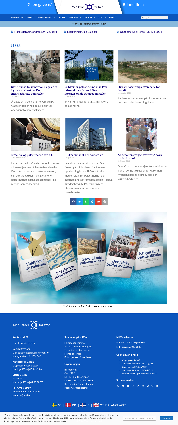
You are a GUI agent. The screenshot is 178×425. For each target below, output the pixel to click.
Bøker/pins (75, 17)
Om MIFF (89, 17)
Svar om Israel (46, 17)
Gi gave (30, 17)
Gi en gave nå (40, 4)
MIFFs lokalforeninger (76, 376)
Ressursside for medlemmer (79, 384)
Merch (112, 17)
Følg (102, 17)
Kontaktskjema (27, 343)
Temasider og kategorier (77, 350)
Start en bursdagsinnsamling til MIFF (139, 373)
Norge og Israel (72, 353)
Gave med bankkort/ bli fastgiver (137, 363)
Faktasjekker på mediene (77, 357)
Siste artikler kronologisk (78, 346)
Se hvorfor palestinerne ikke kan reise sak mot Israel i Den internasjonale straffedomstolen (86, 90)
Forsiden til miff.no (74, 342)
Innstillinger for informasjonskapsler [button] (139, 418)
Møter (62, 17)
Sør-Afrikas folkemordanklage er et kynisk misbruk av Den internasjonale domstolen (34, 90)
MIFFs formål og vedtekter (78, 380)
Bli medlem (133, 4)
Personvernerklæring (75, 387)
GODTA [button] (167, 418)
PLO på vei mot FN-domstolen (84, 155)
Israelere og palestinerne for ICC (32, 155)
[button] (73, 201)
